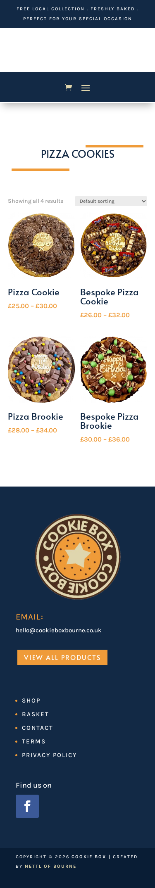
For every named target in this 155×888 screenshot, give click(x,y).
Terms (34, 741)
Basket (35, 714)
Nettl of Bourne (50, 866)
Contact (37, 727)
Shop (31, 700)
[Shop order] (111, 201)
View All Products (62, 657)
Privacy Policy (49, 755)
